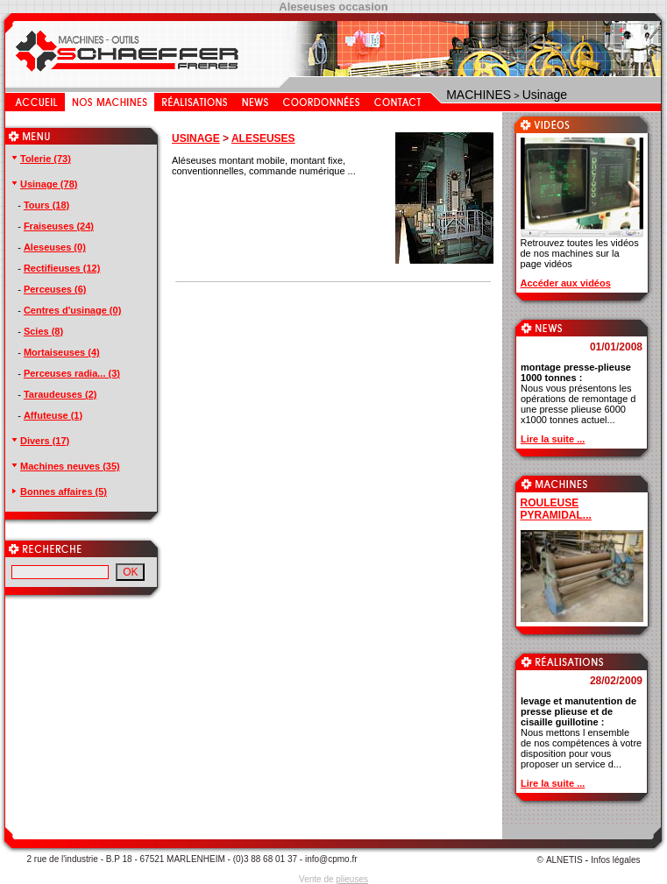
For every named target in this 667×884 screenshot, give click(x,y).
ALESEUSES (263, 138)
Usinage (544, 95)
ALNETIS (564, 860)
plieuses (352, 879)
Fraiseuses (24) (59, 226)
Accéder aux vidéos (566, 283)
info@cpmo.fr (331, 859)
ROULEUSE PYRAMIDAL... (556, 509)
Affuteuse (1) (53, 415)
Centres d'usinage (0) (72, 310)
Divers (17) (39, 440)
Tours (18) (46, 205)
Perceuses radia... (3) (72, 373)
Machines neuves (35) (65, 466)
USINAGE (196, 138)
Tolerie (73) (40, 158)
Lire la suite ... (553, 439)
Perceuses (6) (55, 289)
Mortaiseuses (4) (62, 352)
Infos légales (615, 860)
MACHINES (478, 95)
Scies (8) (43, 331)
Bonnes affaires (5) (58, 491)
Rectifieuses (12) (62, 268)
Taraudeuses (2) (60, 394)
